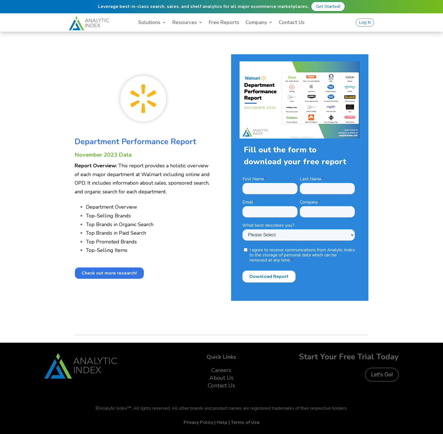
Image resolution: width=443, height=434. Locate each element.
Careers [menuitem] (221, 370)
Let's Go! (382, 374)
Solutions (149, 23)
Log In (365, 22)
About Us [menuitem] (221, 378)
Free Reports (224, 23)
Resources (184, 23)
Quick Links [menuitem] (221, 357)
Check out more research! (109, 273)
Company (256, 23)
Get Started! (328, 6)
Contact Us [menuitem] (221, 385)
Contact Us (292, 23)
